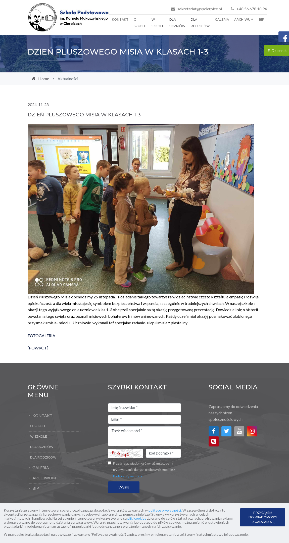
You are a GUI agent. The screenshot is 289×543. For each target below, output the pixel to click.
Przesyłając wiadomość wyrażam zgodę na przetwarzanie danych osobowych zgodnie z (144, 469)
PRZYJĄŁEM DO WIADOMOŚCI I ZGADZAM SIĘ (263, 517)
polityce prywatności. (165, 510)
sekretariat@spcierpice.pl (199, 8)
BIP (261, 19)
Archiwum (244, 19)
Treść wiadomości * (144, 436)
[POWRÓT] (38, 347)
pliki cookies (136, 518)
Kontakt (120, 19)
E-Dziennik (277, 50)
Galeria (222, 19)
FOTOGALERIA (41, 335)
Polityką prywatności (127, 476)
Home (43, 78)
